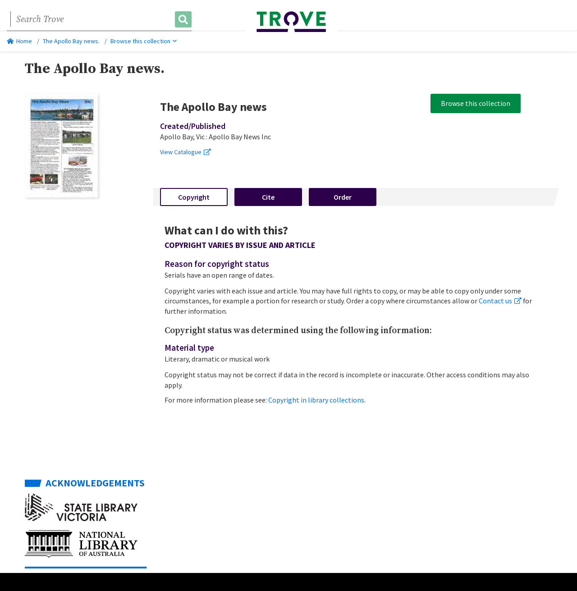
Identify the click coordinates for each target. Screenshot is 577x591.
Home (19, 41)
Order (343, 197)
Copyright (194, 197)
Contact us (500, 300)
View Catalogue (185, 152)
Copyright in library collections (316, 399)
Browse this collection (143, 41)
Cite (268, 197)
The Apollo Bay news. (71, 41)
